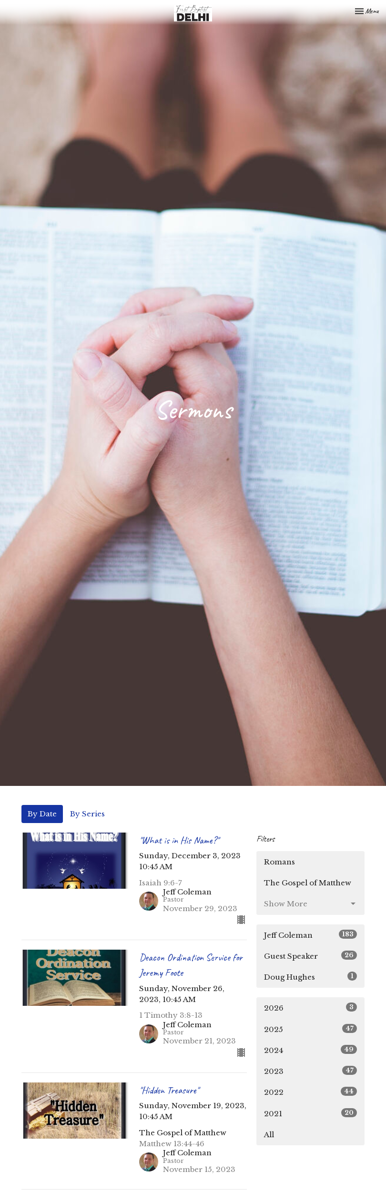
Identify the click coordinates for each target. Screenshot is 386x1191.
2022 (310, 1092)
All (269, 1134)
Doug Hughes (310, 977)
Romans (279, 861)
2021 (310, 1113)
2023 (310, 1071)
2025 (310, 1029)
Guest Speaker (310, 956)
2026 (310, 1007)
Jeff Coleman (310, 935)
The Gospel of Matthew (307, 882)
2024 (310, 1050)
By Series (87, 813)
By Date (42, 813)
